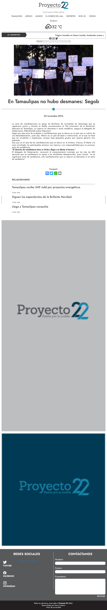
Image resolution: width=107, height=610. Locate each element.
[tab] (9, 564)
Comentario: (60, 576)
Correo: (58, 568)
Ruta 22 (82, 16)
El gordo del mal (54, 16)
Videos (92, 16)
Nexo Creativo (60, 605)
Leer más (16, 192)
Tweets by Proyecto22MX (27, 561)
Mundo (39, 16)
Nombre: (59, 559)
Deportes (70, 16)
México (28, 16)
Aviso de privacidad (53, 607)
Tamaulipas (16, 16)
